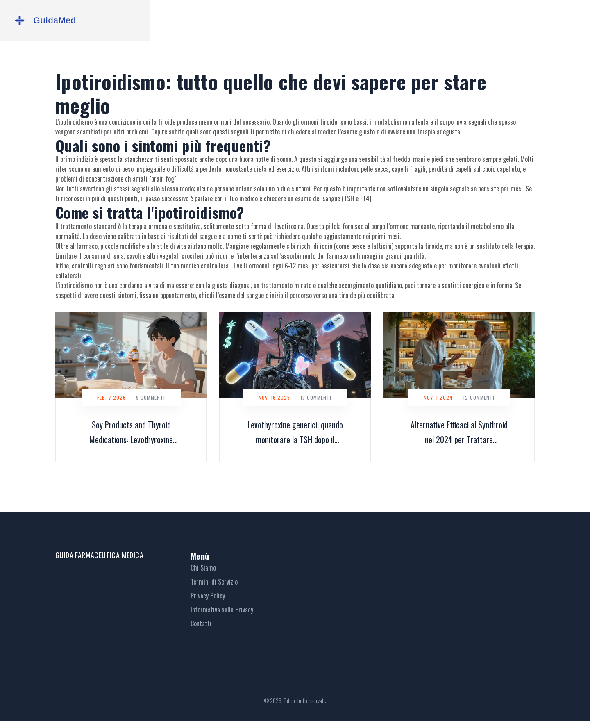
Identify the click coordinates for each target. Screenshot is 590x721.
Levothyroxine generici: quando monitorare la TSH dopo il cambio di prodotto (295, 432)
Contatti (201, 623)
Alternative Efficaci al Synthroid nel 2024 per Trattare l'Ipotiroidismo (459, 432)
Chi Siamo (203, 568)
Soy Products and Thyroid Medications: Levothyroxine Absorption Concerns (131, 432)
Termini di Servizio (214, 582)
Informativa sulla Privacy (222, 609)
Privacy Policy (208, 595)
